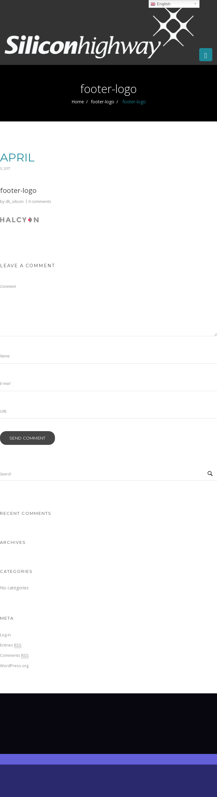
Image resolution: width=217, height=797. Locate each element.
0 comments (39, 201)
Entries (11, 645)
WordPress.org (14, 665)
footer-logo (102, 102)
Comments (14, 655)
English (160, 4)
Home (78, 102)
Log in (5, 634)
